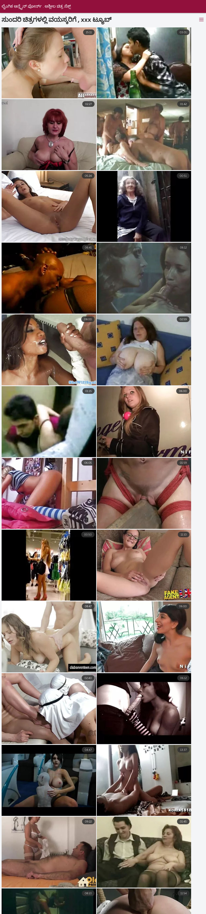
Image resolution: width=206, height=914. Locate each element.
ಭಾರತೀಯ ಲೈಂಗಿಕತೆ (22, 912)
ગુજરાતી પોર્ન (37, 907)
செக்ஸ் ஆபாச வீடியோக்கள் (68, 912)
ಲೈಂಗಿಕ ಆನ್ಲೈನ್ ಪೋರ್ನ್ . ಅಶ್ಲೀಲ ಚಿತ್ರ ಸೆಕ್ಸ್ (36, 6)
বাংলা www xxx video (20, 898)
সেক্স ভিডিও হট (107, 898)
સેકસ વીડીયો (50, 903)
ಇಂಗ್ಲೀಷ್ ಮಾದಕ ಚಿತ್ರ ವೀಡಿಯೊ (66, 898)
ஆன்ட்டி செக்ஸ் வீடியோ (162, 912)
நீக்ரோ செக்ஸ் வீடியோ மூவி (147, 898)
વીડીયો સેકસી (21, 903)
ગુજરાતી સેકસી (189, 898)
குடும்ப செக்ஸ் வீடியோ (180, 907)
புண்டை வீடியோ (139, 907)
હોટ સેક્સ (104, 903)
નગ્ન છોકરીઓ (152, 903)
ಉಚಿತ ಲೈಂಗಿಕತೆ (106, 907)
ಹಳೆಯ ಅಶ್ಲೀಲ (182, 903)
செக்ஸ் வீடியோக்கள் (71, 907)
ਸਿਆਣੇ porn (79, 903)
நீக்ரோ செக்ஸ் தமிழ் (116, 912)
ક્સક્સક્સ (11, 907)
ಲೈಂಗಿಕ (127, 903)
